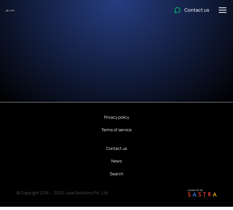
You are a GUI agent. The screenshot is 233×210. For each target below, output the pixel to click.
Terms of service (116, 129)
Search (116, 173)
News (116, 161)
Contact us (116, 148)
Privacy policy (116, 117)
